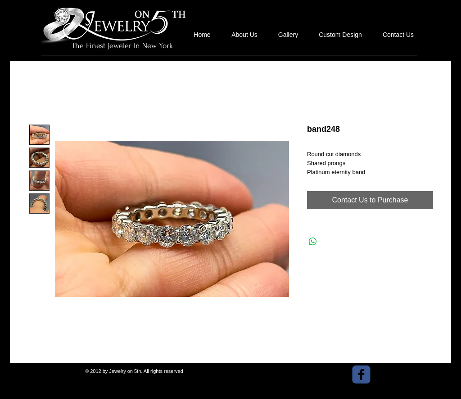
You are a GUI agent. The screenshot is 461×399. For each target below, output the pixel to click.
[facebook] (361, 374)
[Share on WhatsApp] (312, 241)
